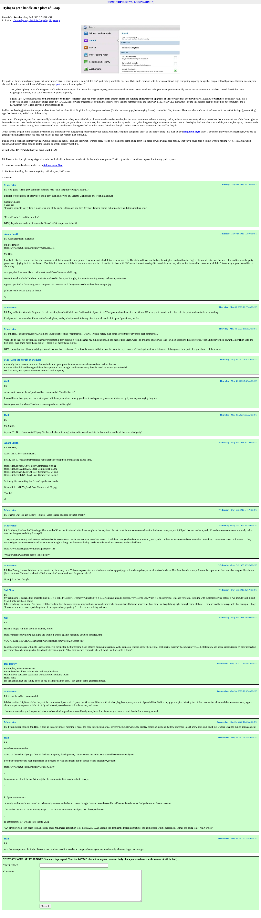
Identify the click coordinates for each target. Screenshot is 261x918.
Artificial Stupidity (38, 20)
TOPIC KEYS (124, 1)
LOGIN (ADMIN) (144, 1)
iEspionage (54, 20)
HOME (111, 1)
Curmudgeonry (21, 20)
